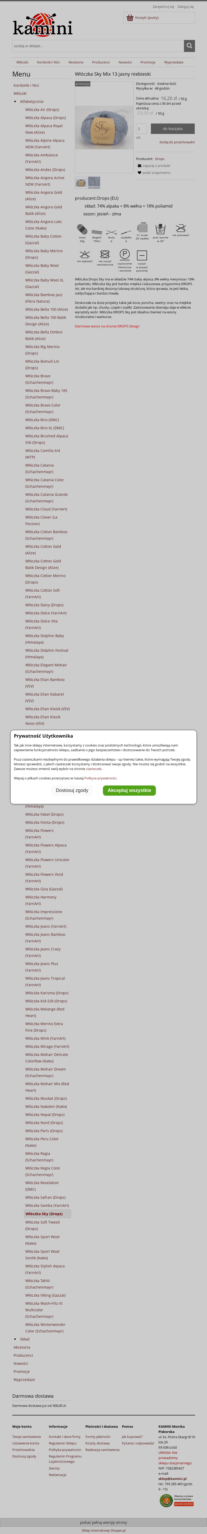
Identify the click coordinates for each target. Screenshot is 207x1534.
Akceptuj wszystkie (129, 790)
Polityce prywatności (100, 778)
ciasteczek (94, 768)
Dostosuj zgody (72, 790)
